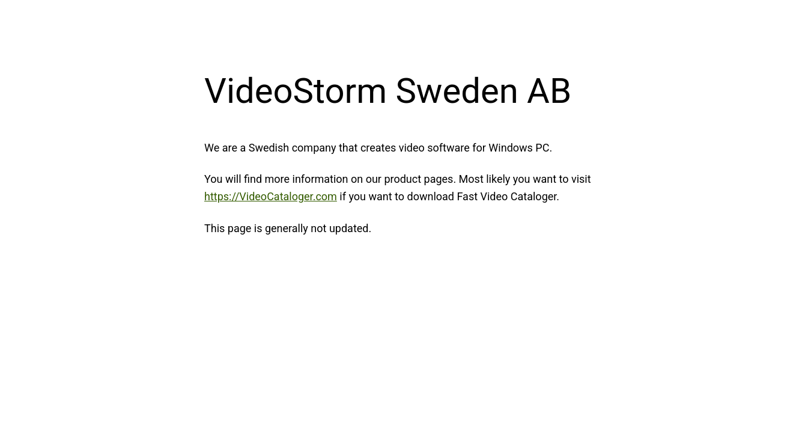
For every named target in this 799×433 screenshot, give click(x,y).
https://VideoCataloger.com (270, 196)
